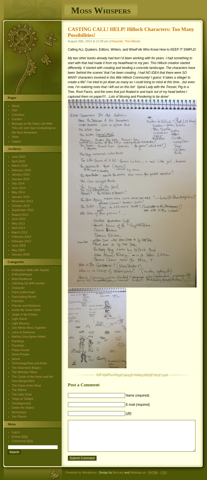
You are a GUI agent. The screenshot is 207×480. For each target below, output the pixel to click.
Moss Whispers (101, 10)
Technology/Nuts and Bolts (29, 363)
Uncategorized (21, 403)
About (16, 105)
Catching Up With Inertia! (28, 283)
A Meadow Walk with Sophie (30, 270)
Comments (22, 441)
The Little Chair (22, 394)
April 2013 (18, 227)
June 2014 (19, 188)
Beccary (118, 472)
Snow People (20, 354)
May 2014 (18, 192)
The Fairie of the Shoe (26, 385)
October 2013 (21, 205)
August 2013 (20, 214)
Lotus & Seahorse (23, 332)
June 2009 (19, 245)
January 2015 (21, 179)
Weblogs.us (138, 472)
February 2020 (21, 170)
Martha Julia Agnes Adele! (29, 336)
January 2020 (21, 174)
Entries (20, 436)
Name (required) (137, 395)
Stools (16, 358)
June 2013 (19, 218)
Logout (16, 141)
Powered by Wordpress (81, 472)
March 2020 (19, 165)
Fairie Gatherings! (23, 292)
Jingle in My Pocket (24, 314)
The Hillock (132, 41)
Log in (16, 432)
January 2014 (21, 196)
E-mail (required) (138, 405)
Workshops (19, 412)
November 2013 (22, 201)
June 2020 (19, 156)
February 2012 (21, 241)
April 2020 (18, 161)
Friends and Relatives (26, 305)
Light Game (19, 318)
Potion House (21, 350)
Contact (17, 119)
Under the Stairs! (23, 407)
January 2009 (21, 254)
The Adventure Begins (26, 367)
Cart (15, 110)
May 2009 (18, 250)
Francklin (18, 301)
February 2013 (21, 236)
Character (116, 41)
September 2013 (23, 210)
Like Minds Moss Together (29, 327)
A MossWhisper (22, 274)
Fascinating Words (24, 296)
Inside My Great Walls (26, 309)
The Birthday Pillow (24, 372)
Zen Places (19, 416)
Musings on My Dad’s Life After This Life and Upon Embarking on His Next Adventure (34, 128)
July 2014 (18, 183)
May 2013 (18, 223)
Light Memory (21, 323)
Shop (15, 136)
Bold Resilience (22, 279)
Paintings (18, 341)
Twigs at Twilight (22, 398)
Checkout (18, 114)
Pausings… (19, 345)
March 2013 (19, 232)
